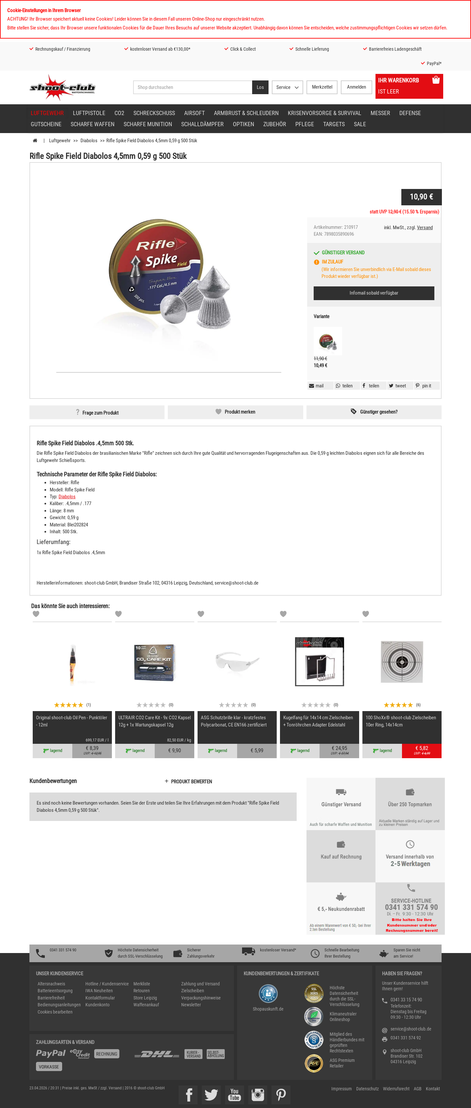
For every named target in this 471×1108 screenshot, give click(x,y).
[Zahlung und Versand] (180, 1056)
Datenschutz (367, 1088)
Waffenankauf (146, 1004)
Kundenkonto (97, 1004)
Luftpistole (89, 113)
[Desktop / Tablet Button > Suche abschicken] (260, 87)
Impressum (341, 1088)
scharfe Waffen (92, 124)
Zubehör (274, 124)
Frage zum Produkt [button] (100, 413)
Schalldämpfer (202, 124)
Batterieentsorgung (55, 990)
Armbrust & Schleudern (246, 113)
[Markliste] (36, 615)
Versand (425, 227)
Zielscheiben (192, 990)
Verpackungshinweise (201, 997)
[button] (422, 386)
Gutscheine (46, 124)
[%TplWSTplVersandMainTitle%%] (83, 1062)
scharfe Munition (148, 124)
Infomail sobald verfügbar (374, 293)
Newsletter (191, 1004)
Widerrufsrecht (396, 1088)
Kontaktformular (100, 997)
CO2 (119, 113)
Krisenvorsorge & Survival (324, 113)
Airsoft (194, 113)
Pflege (304, 124)
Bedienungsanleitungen (59, 1004)
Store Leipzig (145, 997)
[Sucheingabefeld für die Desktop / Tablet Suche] (192, 87)
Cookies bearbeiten (55, 1011)
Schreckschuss (154, 113)
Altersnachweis (51, 983)
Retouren (141, 990)
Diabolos (67, 497)
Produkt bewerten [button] (191, 782)
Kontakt (433, 1088)
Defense (410, 113)
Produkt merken (240, 412)
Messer (380, 113)
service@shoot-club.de (411, 1028)
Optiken (243, 124)
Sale (360, 124)
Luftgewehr (47, 113)
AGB (418, 1088)
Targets (334, 124)
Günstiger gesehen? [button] (378, 412)
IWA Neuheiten (99, 990)
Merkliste (141, 983)
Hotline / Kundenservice (107, 983)
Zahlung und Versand (200, 983)
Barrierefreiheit (51, 997)
